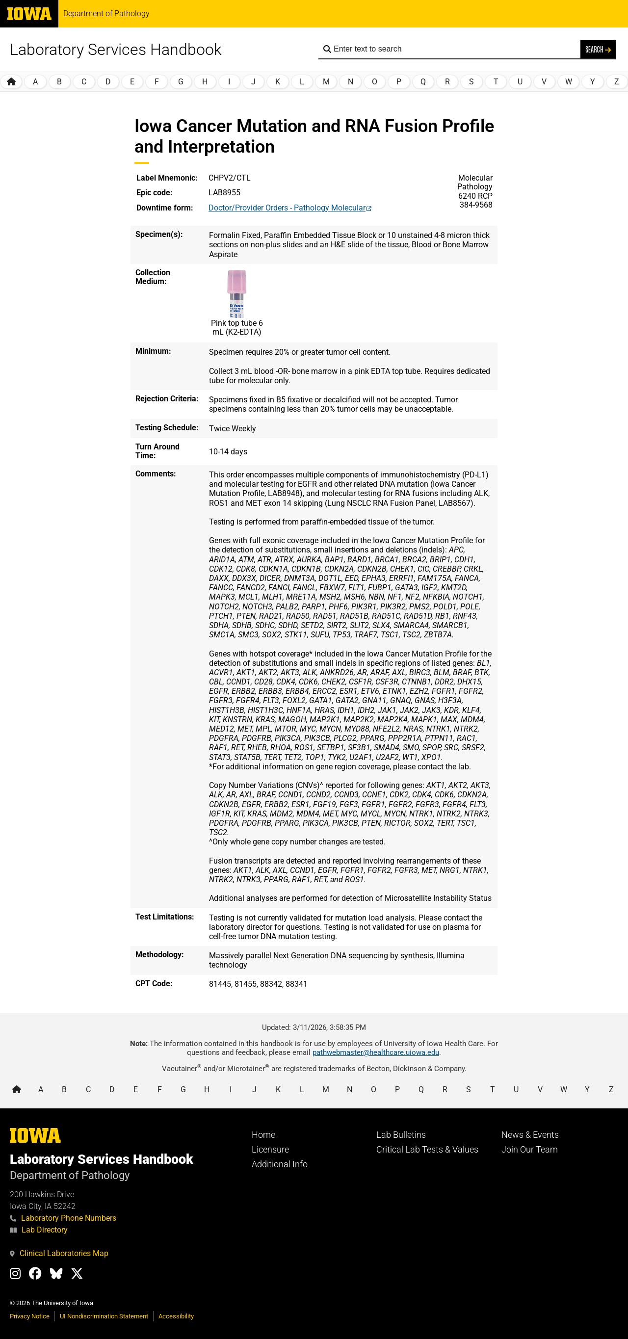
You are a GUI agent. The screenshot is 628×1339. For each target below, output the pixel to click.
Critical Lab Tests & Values (427, 1150)
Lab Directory (39, 1229)
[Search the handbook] (454, 49)
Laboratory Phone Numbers (63, 1218)
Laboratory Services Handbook (116, 49)
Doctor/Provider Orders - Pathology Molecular (287, 207)
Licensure (270, 1150)
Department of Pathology (106, 13)
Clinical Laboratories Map (59, 1253)
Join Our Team (529, 1150)
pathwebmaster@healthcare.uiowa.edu (376, 1052)
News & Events (530, 1135)
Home (263, 1135)
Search (598, 49)
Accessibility (176, 1316)
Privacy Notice (30, 1316)
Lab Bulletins (401, 1135)
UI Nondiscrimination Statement (104, 1316)
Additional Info (280, 1164)
